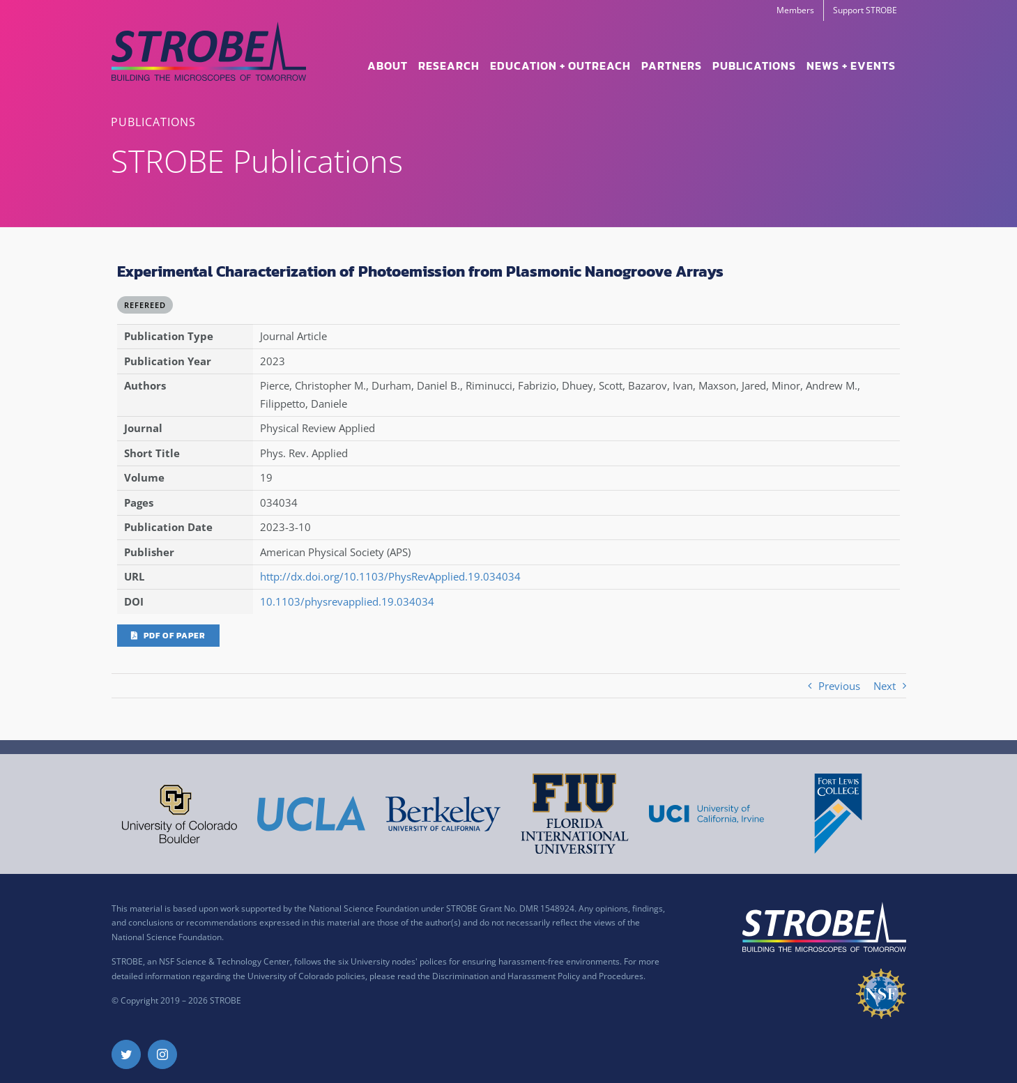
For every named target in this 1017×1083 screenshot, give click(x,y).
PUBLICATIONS (153, 122)
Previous (839, 686)
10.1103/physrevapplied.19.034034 (347, 601)
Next (884, 686)
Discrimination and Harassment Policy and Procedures (537, 976)
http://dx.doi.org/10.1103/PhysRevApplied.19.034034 (390, 576)
